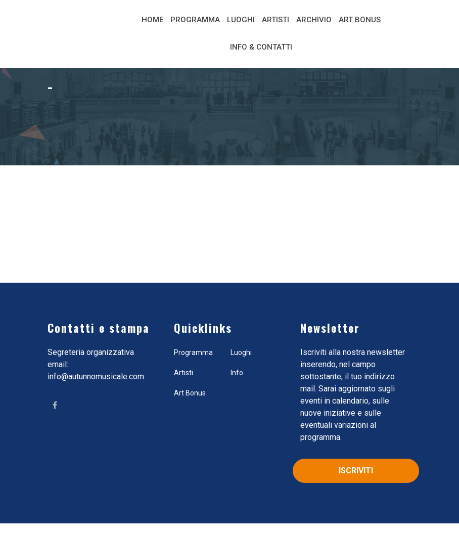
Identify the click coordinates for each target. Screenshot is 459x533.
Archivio (314, 19)
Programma (195, 19)
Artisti (275, 19)
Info (237, 373)
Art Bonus (360, 19)
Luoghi (241, 19)
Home (152, 19)
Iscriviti (356, 470)
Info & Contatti (261, 47)
